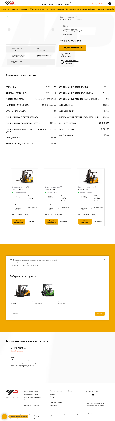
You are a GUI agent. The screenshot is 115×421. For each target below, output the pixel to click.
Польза (67, 4)
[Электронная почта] (109, 3)
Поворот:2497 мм (84, 208)
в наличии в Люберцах (53, 192)
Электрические (38, 3)
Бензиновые (49, 3)
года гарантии (65, 207)
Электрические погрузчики (32, 397)
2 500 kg (50, 197)
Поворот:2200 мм (51, 208)
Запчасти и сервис (56, 402)
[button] (72, 47)
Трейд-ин (53, 400)
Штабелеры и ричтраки (77, 3)
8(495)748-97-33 (98, 3)
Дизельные (26, 3)
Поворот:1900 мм (18, 208)
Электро (50, 201)
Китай (63, 201)
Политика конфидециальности (95, 403)
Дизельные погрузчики (31, 394)
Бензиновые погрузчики (31, 400)
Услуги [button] (51, 4)
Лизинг (44, 4)
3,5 (59, 208)
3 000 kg (84, 197)
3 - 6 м (50, 205)
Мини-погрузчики (61, 3)
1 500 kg (17, 197)
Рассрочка (53, 397)
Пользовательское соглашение (95, 405)
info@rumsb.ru (17, 351)
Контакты (59, 4)
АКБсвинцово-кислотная (64, 197)
